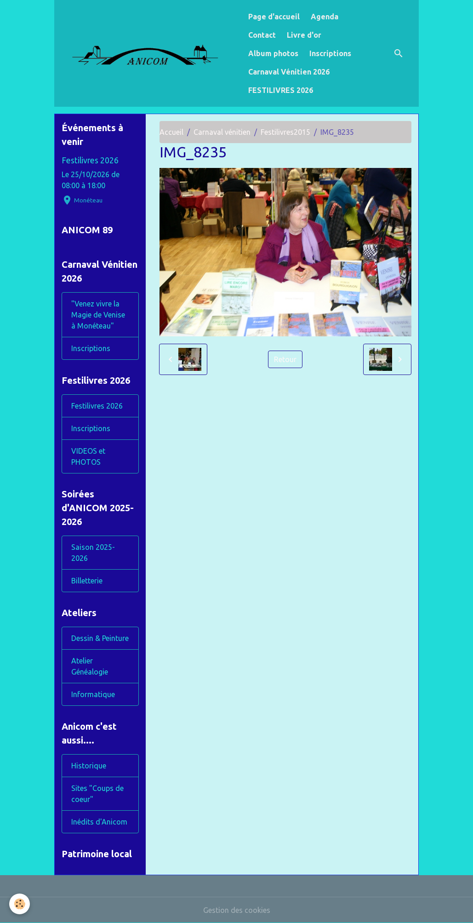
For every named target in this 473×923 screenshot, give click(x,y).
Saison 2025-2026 (93, 552)
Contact (262, 35)
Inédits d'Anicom (99, 822)
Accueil (171, 132)
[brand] (149, 53)
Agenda (324, 16)
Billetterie (87, 581)
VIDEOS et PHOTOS (88, 456)
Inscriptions (330, 53)
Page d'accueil (274, 16)
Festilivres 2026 (90, 160)
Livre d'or (304, 35)
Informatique (93, 694)
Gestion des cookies (236, 910)
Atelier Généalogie (89, 666)
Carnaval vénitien (222, 132)
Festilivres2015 (285, 132)
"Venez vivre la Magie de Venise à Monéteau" (98, 315)
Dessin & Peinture (100, 638)
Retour (285, 359)
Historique (88, 765)
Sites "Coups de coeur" (97, 793)
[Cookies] (19, 904)
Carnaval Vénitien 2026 (289, 72)
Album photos (273, 53)
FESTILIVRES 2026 (280, 90)
